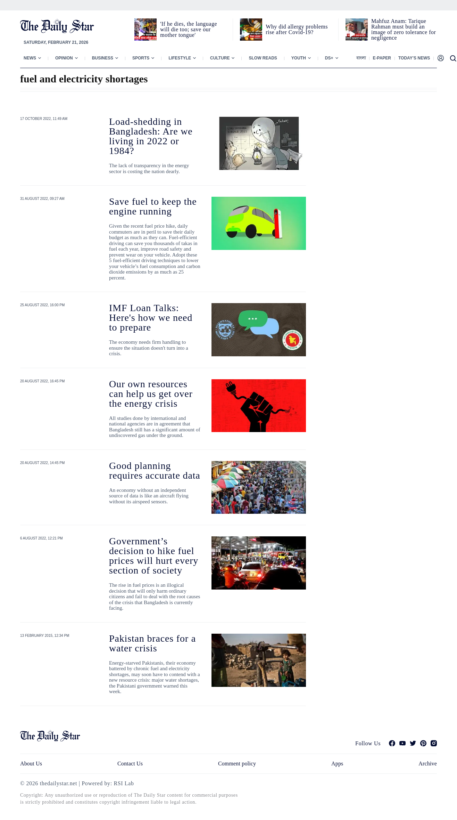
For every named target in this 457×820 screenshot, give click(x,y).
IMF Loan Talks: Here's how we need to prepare (150, 317)
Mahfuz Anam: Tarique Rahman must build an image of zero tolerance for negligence (403, 29)
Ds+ (329, 58)
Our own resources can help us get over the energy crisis (151, 394)
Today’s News (414, 58)
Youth (298, 58)
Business (102, 58)
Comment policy (237, 763)
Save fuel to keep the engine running (153, 206)
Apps (337, 763)
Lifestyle (179, 58)
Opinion (64, 58)
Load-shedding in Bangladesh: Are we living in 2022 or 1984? (151, 136)
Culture (220, 58)
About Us (31, 763)
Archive (427, 763)
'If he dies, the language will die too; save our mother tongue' (188, 29)
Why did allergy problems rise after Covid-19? (297, 29)
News (30, 58)
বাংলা (361, 58)
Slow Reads (263, 58)
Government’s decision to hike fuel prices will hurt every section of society (153, 556)
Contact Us (130, 763)
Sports (140, 58)
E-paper (382, 58)
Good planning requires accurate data (154, 470)
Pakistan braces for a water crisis (152, 643)
